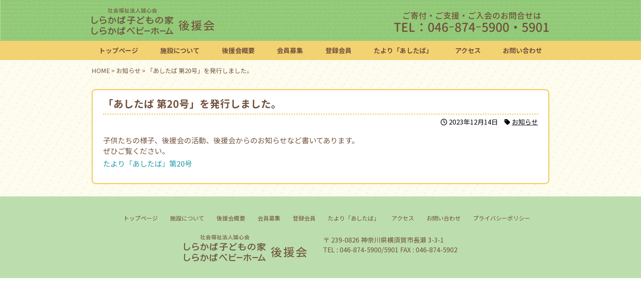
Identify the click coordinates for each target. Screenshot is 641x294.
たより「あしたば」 (403, 50)
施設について (179, 50)
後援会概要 (238, 50)
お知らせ (525, 122)
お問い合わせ (522, 50)
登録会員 (338, 50)
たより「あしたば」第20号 (147, 163)
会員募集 (290, 50)
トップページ (118, 50)
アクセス (468, 50)
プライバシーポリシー (501, 218)
